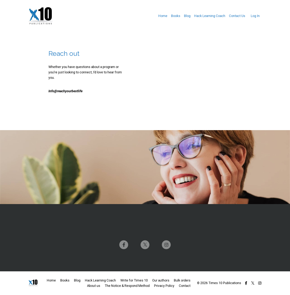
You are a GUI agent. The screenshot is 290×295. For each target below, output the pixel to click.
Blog (187, 16)
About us (93, 286)
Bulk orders (182, 280)
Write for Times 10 (134, 280)
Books (175, 16)
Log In (255, 16)
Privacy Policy (164, 286)
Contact (184, 286)
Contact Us (237, 16)
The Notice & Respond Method (127, 286)
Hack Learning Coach (209, 16)
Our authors (160, 280)
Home (162, 16)
